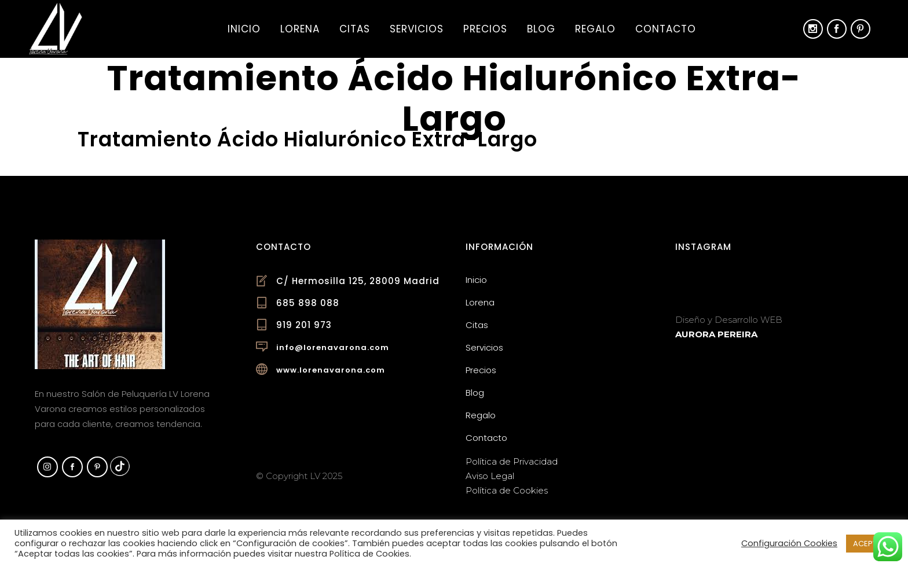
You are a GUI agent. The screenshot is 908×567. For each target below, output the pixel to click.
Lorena (480, 302)
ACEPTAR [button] (870, 543)
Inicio (476, 280)
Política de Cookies (507, 490)
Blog (475, 392)
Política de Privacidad (512, 461)
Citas (477, 325)
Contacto (486, 438)
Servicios (484, 347)
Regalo (481, 415)
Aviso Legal (490, 475)
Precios (481, 370)
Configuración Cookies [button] (789, 543)
